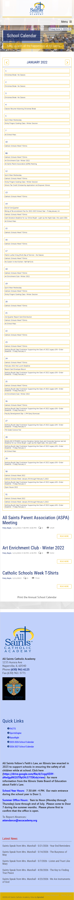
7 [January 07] (5, 130)
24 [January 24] (6, 358)
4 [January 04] (5, 104)
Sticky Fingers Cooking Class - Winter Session (21, 123)
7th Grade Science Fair (13, 430)
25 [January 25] (6, 381)
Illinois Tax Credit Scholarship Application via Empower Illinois (27, 185)
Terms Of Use (66, 895)
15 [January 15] (6, 228)
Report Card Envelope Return (15, 369)
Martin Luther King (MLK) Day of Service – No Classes (24, 255)
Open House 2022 (11, 487)
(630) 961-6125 (20, 669)
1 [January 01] (5, 71)
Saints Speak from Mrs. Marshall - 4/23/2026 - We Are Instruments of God (37, 880)
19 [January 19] (6, 283)
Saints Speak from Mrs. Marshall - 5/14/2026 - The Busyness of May (37, 853)
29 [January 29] (6, 458)
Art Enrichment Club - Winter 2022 (17, 160)
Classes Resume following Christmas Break (20, 109)
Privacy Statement (51, 895)
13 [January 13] (6, 192)
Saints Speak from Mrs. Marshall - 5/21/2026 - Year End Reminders (37, 846)
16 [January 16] (6, 239)
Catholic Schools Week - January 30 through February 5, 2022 (27, 479)
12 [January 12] (6, 171)
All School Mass (10, 135)
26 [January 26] (6, 401)
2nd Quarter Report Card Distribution (18, 317)
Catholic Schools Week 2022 (15, 475)
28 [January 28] (6, 437)
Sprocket (40, 897)
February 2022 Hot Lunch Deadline (17, 366)
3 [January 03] (5, 93)
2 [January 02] (5, 82)
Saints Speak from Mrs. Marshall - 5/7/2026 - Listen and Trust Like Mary (37, 862)
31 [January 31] (6, 494)
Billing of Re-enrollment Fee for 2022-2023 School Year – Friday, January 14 (32, 211)
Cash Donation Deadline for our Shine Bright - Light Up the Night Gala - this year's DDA (36, 218)
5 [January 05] (5, 116)
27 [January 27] (6, 421)
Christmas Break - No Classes (15, 75)
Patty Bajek (6, 528)
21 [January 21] (6, 313)
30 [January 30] (6, 471)
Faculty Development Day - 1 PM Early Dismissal (22, 413)
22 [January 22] (6, 331)
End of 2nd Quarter (12, 208)
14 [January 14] (6, 203)
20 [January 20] (6, 301)
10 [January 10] (6, 142)
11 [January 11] (6, 153)
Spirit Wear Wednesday (13, 120)
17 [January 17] (6, 251)
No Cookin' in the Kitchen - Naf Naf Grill (19, 262)
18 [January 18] (6, 269)
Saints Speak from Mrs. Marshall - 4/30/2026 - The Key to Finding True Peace (37, 871)
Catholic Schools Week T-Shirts (16, 146)
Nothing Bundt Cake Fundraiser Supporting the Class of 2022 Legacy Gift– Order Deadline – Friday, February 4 (34, 350)
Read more (64, 536)
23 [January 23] (6, 342)
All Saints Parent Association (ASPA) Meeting (21, 164)
